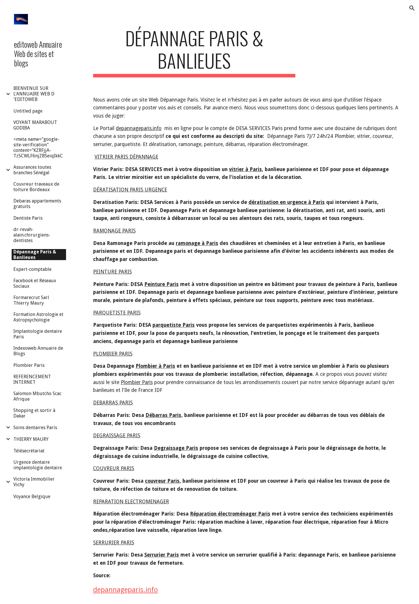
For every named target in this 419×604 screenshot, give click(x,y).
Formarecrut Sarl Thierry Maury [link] (31, 300)
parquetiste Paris (173, 325)
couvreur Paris (162, 481)
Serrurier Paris (161, 555)
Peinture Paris (161, 284)
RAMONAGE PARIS (114, 231)
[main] (194, 52)
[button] (412, 8)
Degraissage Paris (176, 448)
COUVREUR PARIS (113, 468)
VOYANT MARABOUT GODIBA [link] (35, 125)
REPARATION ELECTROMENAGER (131, 501)
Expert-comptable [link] (32, 269)
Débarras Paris (163, 415)
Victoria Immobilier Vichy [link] (34, 481)
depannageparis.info (138, 128)
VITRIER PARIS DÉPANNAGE (126, 157)
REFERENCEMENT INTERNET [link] (32, 379)
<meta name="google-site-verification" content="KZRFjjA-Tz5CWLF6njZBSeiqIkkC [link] (38, 147)
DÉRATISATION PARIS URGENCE (130, 190)
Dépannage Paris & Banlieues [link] (34, 254)
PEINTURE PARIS (112, 272)
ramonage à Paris (197, 243)
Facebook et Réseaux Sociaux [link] (34, 283)
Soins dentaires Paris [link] (35, 427)
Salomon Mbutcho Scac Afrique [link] (37, 396)
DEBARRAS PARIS (113, 403)
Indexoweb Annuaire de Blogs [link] (38, 350)
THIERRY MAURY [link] (31, 439)
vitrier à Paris (245, 169)
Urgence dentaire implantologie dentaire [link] (37, 464)
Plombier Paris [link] (29, 365)
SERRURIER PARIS (113, 543)
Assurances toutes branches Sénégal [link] (32, 169)
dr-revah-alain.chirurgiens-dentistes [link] (31, 235)
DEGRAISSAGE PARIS (116, 435)
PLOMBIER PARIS (112, 354)
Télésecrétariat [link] (29, 451)
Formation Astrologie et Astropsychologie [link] (38, 317)
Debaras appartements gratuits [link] (37, 203)
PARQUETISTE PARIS (117, 313)
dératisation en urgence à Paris (286, 202)
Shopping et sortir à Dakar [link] (34, 413)
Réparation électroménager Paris (230, 514)
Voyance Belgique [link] (31, 496)
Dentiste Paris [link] (27, 218)
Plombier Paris (137, 382)
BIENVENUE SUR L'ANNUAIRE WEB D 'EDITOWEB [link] (33, 94)
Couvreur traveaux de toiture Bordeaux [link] (36, 186)
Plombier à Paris (155, 366)
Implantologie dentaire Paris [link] (37, 334)
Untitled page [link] (27, 111)
